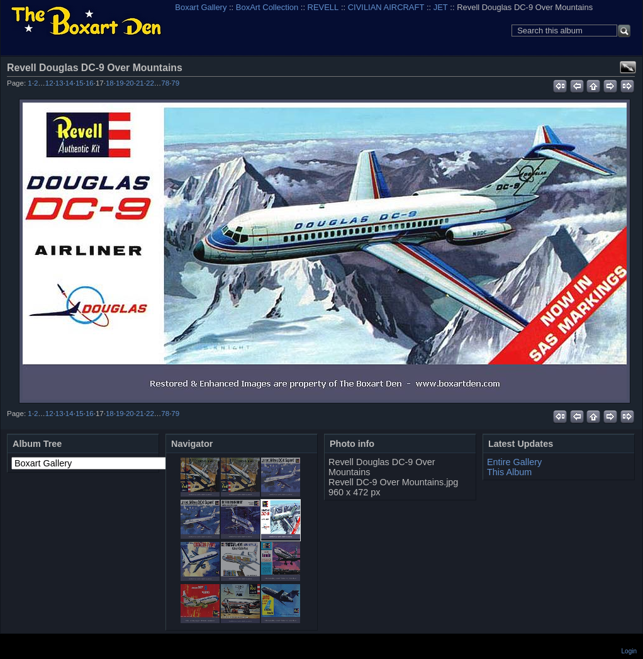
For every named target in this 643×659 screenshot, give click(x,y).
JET (440, 7)
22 (150, 83)
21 (140, 83)
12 (49, 83)
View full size (628, 67)
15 (79, 83)
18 (110, 83)
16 (90, 83)
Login (629, 651)
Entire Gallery (514, 462)
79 (175, 83)
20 (130, 83)
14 (69, 83)
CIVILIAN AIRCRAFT (386, 7)
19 (120, 83)
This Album (509, 472)
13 (59, 83)
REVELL (323, 7)
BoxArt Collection (267, 7)
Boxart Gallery (200, 7)
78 (165, 83)
